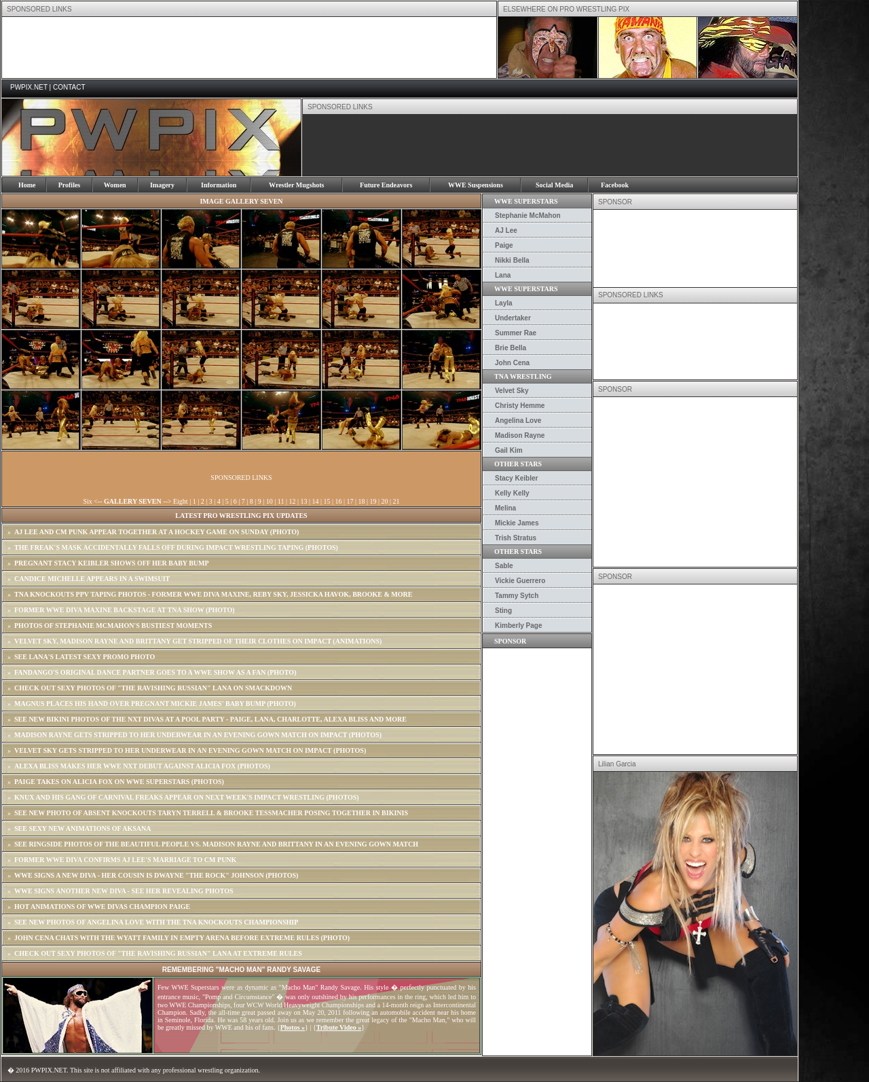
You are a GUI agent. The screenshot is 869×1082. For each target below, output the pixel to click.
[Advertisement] (249, 47)
